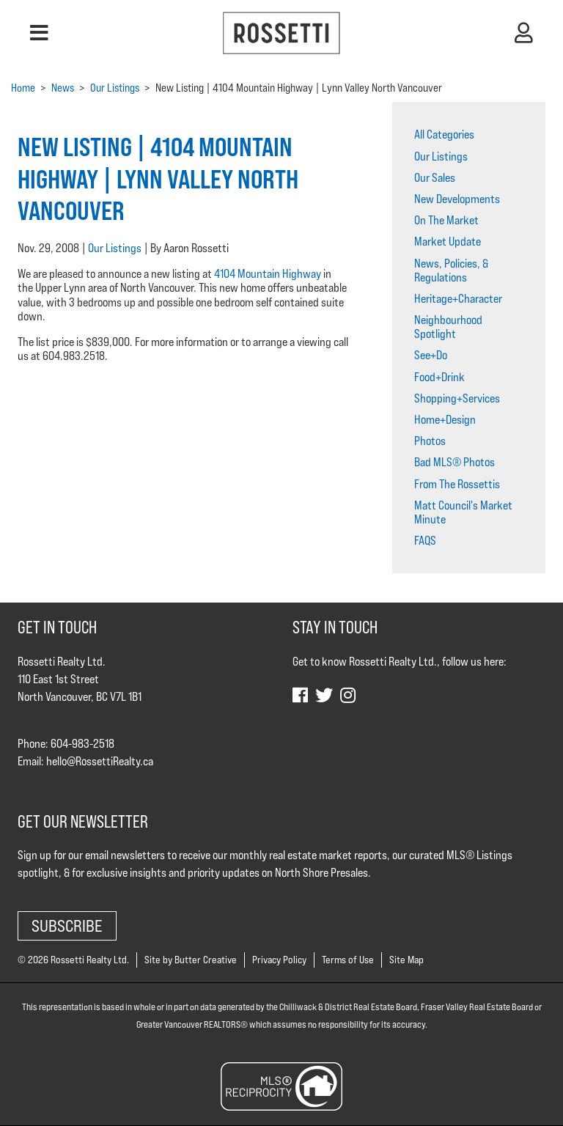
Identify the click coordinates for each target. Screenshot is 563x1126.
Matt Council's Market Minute (463, 512)
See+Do (430, 355)
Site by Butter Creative (190, 959)
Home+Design (445, 420)
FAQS (425, 541)
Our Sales (434, 178)
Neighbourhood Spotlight (448, 327)
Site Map (406, 959)
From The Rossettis (457, 484)
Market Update (447, 242)
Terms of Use (348, 959)
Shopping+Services (457, 398)
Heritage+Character (458, 299)
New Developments (457, 199)
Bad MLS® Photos (454, 462)
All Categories (444, 134)
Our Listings (114, 248)
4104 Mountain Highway (267, 274)
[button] (39, 33)
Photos (430, 441)
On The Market (446, 220)
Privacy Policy (279, 959)
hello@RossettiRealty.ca (99, 761)
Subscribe (67, 925)
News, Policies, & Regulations (451, 270)
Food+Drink (439, 377)
